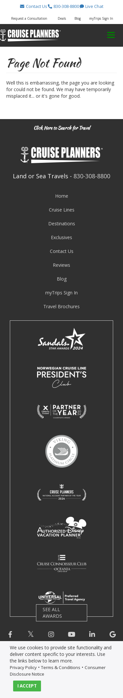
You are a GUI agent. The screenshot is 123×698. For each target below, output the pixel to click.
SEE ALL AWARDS (52, 612)
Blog (62, 279)
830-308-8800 (91, 176)
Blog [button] (77, 18)
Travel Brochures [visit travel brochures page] (61, 306)
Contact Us (61, 251)
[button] (33, 6)
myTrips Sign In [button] (101, 18)
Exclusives (61, 237)
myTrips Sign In (61, 292)
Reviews (61, 265)
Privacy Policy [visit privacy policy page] (23, 667)
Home (61, 196)
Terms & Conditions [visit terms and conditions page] (60, 667)
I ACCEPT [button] (27, 686)
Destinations (61, 223)
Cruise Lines (61, 210)
